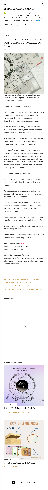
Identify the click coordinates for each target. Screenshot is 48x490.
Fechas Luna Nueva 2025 (19, 408)
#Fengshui (31, 286)
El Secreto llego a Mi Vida (19, 8)
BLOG (6, 25)
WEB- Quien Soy (18, 25)
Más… (30, 25)
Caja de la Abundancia (19, 462)
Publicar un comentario (21, 412)
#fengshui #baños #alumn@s (31, 289)
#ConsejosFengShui (11, 286)
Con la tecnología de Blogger (24, 482)
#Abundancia (16, 282)
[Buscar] (42, 3)
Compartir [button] (7, 279)
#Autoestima (26, 282)
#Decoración (22, 286)
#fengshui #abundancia (12, 289)
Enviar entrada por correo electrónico (26, 279)
